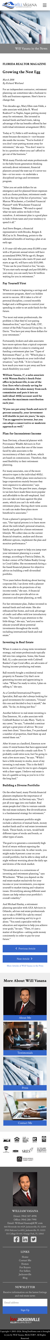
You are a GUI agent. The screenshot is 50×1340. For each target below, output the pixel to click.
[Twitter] (34, 1242)
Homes (25, 1264)
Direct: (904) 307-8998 (25, 1216)
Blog (25, 1278)
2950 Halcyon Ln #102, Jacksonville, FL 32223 (25, 1230)
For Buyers (25, 1267)
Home (25, 1257)
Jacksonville (25, 1274)
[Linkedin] (25, 1242)
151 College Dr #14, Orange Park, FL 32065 (25, 1233)
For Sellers (25, 1271)
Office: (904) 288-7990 (25, 1219)
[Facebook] (17, 1242)
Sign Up (25, 1310)
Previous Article (25, 948)
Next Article (25, 959)
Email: (25, 1223)
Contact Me (25, 1260)
